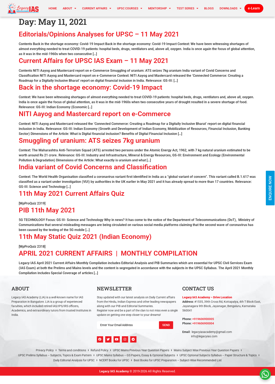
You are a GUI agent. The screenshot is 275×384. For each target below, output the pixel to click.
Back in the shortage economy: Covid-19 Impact (90, 87)
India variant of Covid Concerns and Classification (93, 167)
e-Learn (254, 8)
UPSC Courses (129, 8)
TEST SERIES (187, 8)
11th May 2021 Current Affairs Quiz (71, 193)
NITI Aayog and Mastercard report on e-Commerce (95, 114)
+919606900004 (203, 323)
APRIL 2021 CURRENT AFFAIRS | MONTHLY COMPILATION (108, 253)
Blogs (209, 8)
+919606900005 (203, 319)
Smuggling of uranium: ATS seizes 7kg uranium (89, 140)
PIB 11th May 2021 (47, 210)
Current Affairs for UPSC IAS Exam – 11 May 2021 (94, 61)
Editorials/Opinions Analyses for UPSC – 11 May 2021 (99, 34)
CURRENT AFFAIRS (96, 8)
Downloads (230, 8)
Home (53, 8)
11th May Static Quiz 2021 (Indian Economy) (85, 237)
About (69, 8)
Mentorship (159, 8)
